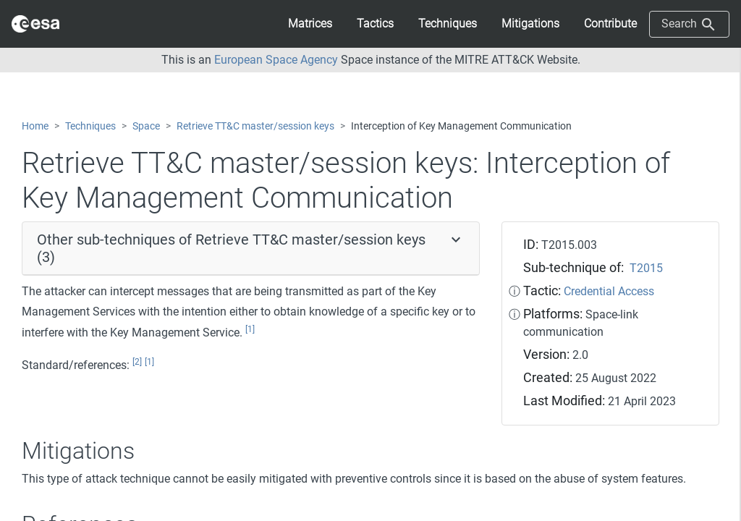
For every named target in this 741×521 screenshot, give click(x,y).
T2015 (646, 268)
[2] (137, 362)
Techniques (90, 126)
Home (35, 126)
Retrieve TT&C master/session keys (255, 126)
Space (146, 126)
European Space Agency (276, 60)
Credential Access (609, 291)
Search (689, 24)
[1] (250, 329)
